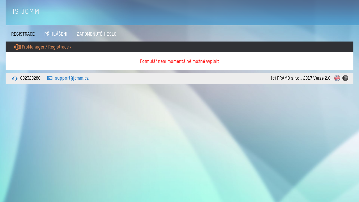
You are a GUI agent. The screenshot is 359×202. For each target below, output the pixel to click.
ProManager (33, 47)
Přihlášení (55, 34)
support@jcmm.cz (72, 78)
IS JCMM (26, 11)
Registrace (23, 34)
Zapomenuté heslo (96, 34)
